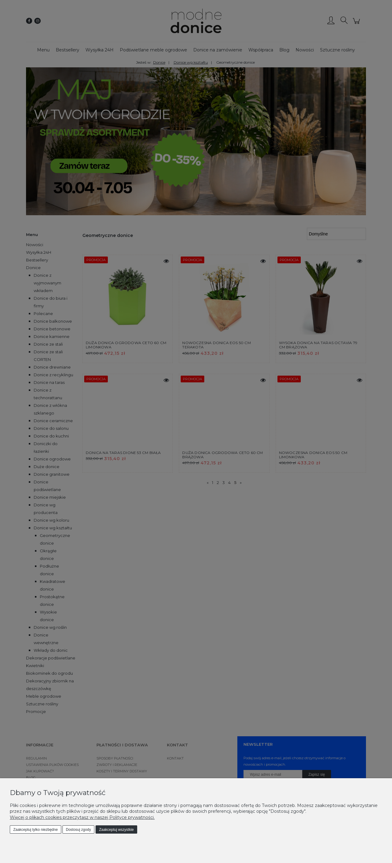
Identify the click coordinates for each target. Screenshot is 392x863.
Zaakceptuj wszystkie (116, 829)
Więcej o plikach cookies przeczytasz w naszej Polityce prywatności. (82, 817)
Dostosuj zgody (78, 829)
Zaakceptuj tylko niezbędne (35, 829)
